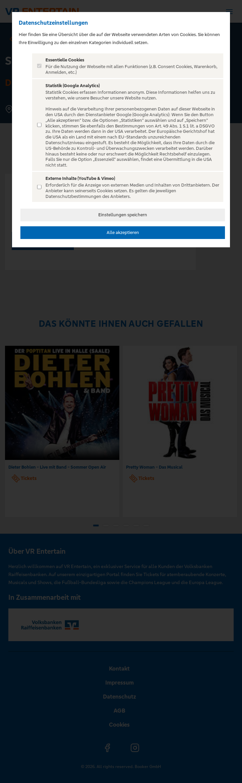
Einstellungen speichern (122, 215)
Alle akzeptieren (123, 232)
